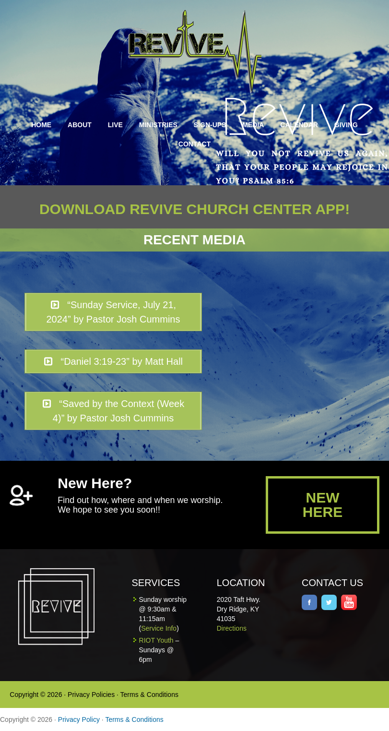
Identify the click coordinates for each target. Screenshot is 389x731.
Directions (232, 628)
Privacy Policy (79, 719)
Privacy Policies (91, 694)
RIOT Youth (156, 640)
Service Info (159, 628)
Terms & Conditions (149, 694)
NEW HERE (322, 505)
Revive (200, 52)
